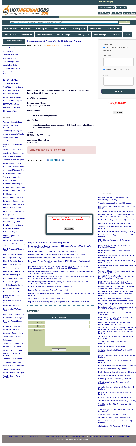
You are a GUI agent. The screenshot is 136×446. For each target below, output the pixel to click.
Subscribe (69, 228)
